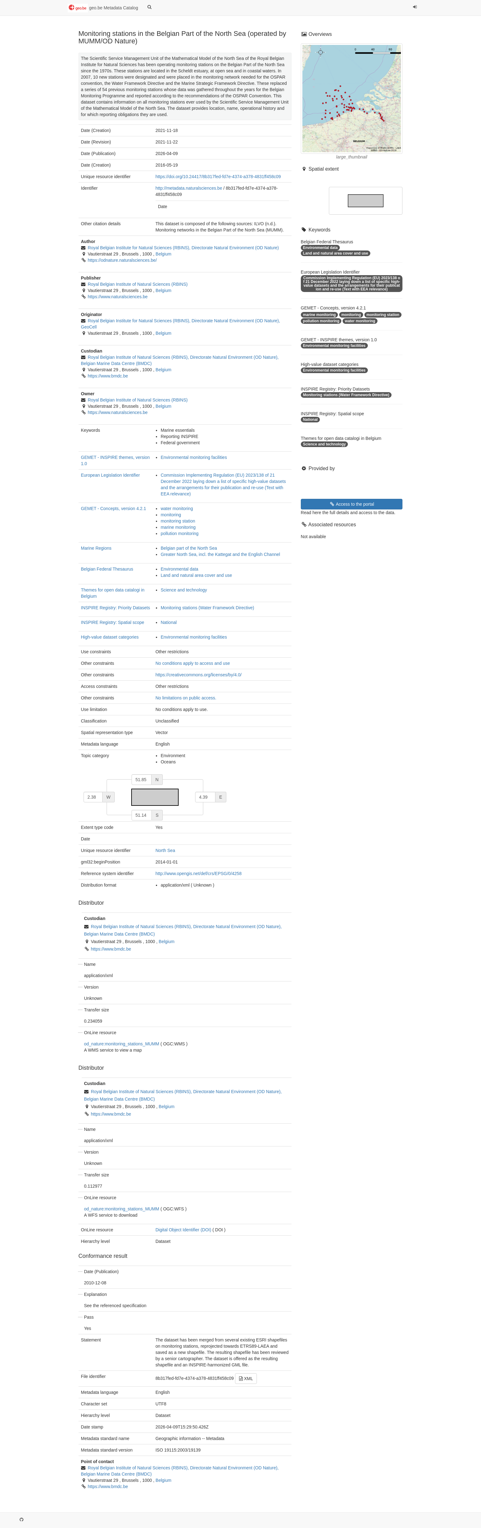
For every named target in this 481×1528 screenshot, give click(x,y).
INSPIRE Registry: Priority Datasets (115, 607)
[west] (93, 797)
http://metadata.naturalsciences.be (189, 188)
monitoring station (178, 520)
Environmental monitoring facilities (194, 457)
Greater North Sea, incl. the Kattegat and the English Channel (220, 554)
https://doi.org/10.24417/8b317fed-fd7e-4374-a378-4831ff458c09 (218, 176)
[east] (205, 797)
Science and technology (184, 589)
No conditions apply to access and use (193, 663)
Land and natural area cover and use (196, 575)
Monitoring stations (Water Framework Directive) (207, 607)
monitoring (171, 514)
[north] (142, 779)
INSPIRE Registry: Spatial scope (112, 622)
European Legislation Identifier (110, 475)
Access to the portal (351, 504)
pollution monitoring (179, 533)
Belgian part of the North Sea (189, 548)
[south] (142, 815)
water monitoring (177, 508)
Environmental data (179, 569)
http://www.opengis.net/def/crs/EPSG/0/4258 (199, 873)
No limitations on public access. (186, 697)
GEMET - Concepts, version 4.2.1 (113, 508)
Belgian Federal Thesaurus (107, 569)
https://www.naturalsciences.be (117, 296)
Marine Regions (96, 548)
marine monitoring (178, 527)
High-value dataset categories (110, 637)
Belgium (163, 253)
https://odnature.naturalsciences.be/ (122, 260)
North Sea (165, 850)
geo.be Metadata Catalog (103, 8)
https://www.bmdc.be (108, 375)
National (168, 622)
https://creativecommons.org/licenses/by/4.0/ (199, 674)
